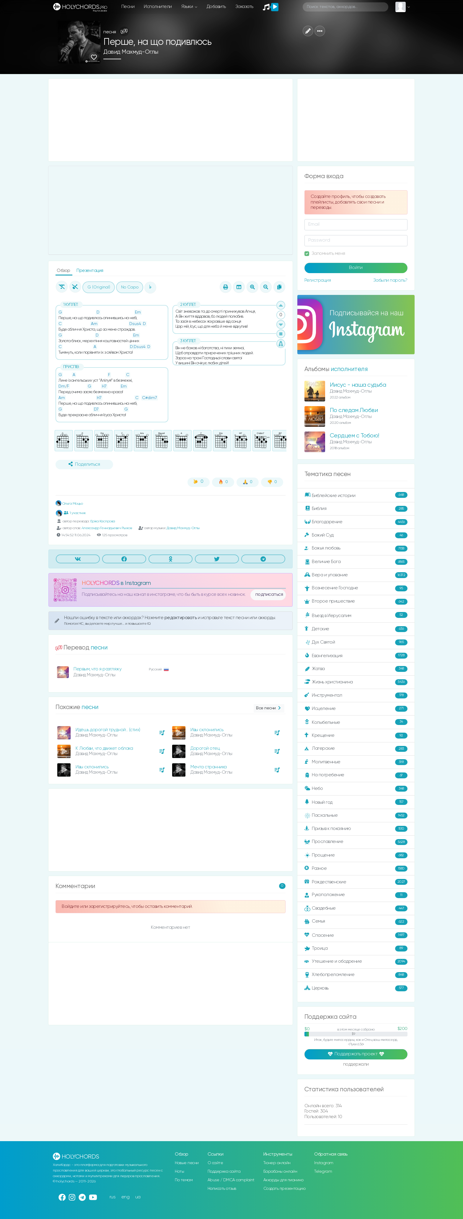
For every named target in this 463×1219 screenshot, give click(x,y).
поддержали (356, 1064)
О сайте (215, 1163)
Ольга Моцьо (69, 504)
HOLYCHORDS (100, 583)
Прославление (355, 842)
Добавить (216, 6)
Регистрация (317, 280)
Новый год (355, 802)
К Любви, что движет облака (104, 748)
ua (138, 1197)
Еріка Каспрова (102, 521)
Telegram (323, 1171)
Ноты (179, 1171)
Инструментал (355, 695)
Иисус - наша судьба (358, 385)
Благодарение (355, 522)
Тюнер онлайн (277, 1163)
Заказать (244, 6)
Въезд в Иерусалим (355, 615)
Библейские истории (355, 495)
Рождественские (355, 882)
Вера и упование (355, 575)
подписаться (269, 594)
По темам (184, 1180)
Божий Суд (355, 535)
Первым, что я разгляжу (97, 669)
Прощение (355, 855)
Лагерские (355, 749)
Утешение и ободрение (355, 962)
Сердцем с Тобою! (354, 436)
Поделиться (84, 464)
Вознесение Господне (355, 588)
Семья (355, 922)
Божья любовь (355, 549)
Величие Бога (355, 562)
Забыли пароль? (390, 280)
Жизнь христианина (355, 682)
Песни (128, 6)
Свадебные (355, 908)
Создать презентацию (284, 1189)
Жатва (355, 669)
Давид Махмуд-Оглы (130, 52)
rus (113, 1197)
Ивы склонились (206, 730)
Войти (356, 267)
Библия (355, 509)
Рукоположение (355, 895)
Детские (355, 629)
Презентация (89, 270)
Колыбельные (355, 722)
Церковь (355, 988)
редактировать (181, 618)
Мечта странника (208, 767)
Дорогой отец (205, 748)
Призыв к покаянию (355, 829)
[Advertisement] (170, 120)
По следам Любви (354, 410)
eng (125, 1197)
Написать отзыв (222, 1189)
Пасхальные (355, 815)
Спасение (355, 935)
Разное (355, 869)
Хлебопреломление (355, 975)
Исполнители (158, 6)
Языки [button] (187, 6)
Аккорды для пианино (283, 1180)
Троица (355, 948)
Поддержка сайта (224, 1171)
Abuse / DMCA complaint (231, 1180)
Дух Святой (355, 642)
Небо (355, 789)
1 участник (75, 513)
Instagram (323, 1163)
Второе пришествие (355, 602)
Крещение (355, 736)
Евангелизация (355, 656)
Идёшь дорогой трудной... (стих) (108, 730)
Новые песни (187, 1163)
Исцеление (355, 709)
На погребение (355, 775)
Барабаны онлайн (280, 1171)
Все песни (269, 708)
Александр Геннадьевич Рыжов (106, 528)
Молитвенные (355, 762)
